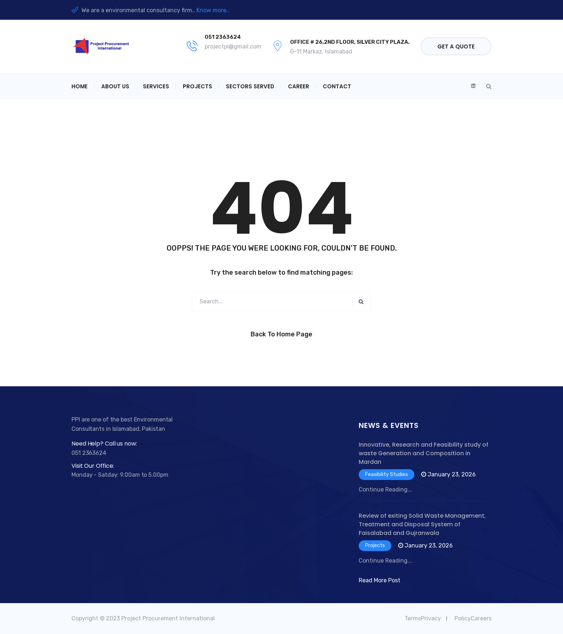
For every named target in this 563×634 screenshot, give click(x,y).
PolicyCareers (473, 618)
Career (298, 86)
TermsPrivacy (423, 618)
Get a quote (456, 46)
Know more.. (212, 10)
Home (79, 86)
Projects (197, 86)
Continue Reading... (385, 489)
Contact (337, 86)
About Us (115, 86)
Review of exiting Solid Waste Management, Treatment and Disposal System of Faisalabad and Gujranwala (422, 524)
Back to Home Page (281, 334)
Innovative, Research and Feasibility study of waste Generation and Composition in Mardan (423, 453)
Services (156, 86)
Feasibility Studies (386, 474)
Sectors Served (250, 86)
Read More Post (379, 580)
